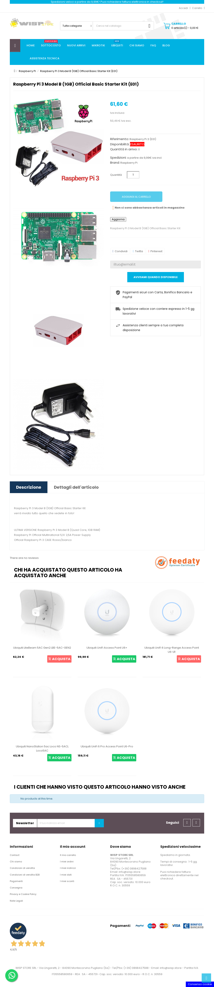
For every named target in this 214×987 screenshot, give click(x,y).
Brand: (115, 162)
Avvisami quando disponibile (156, 277)
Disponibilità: (119, 144)
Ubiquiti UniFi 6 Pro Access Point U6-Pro (107, 746)
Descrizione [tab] (28, 487)
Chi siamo (16, 861)
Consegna (16, 887)
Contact (14, 855)
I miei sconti (67, 881)
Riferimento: (119, 139)
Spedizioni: (118, 157)
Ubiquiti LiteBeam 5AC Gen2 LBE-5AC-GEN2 (42, 648)
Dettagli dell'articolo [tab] (76, 487)
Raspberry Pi (129, 163)
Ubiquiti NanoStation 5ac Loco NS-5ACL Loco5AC (42, 748)
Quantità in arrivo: (124, 149)
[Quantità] (133, 174)
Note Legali (16, 900)
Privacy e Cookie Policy (23, 894)
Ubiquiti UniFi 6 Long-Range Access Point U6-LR (171, 650)
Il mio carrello (68, 855)
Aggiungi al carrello (136, 197)
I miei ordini (67, 861)
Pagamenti (16, 881)
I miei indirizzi (68, 868)
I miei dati (66, 874)
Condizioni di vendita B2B (24, 874)
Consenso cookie (200, 984)
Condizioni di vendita (22, 868)
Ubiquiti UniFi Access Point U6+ (107, 648)
